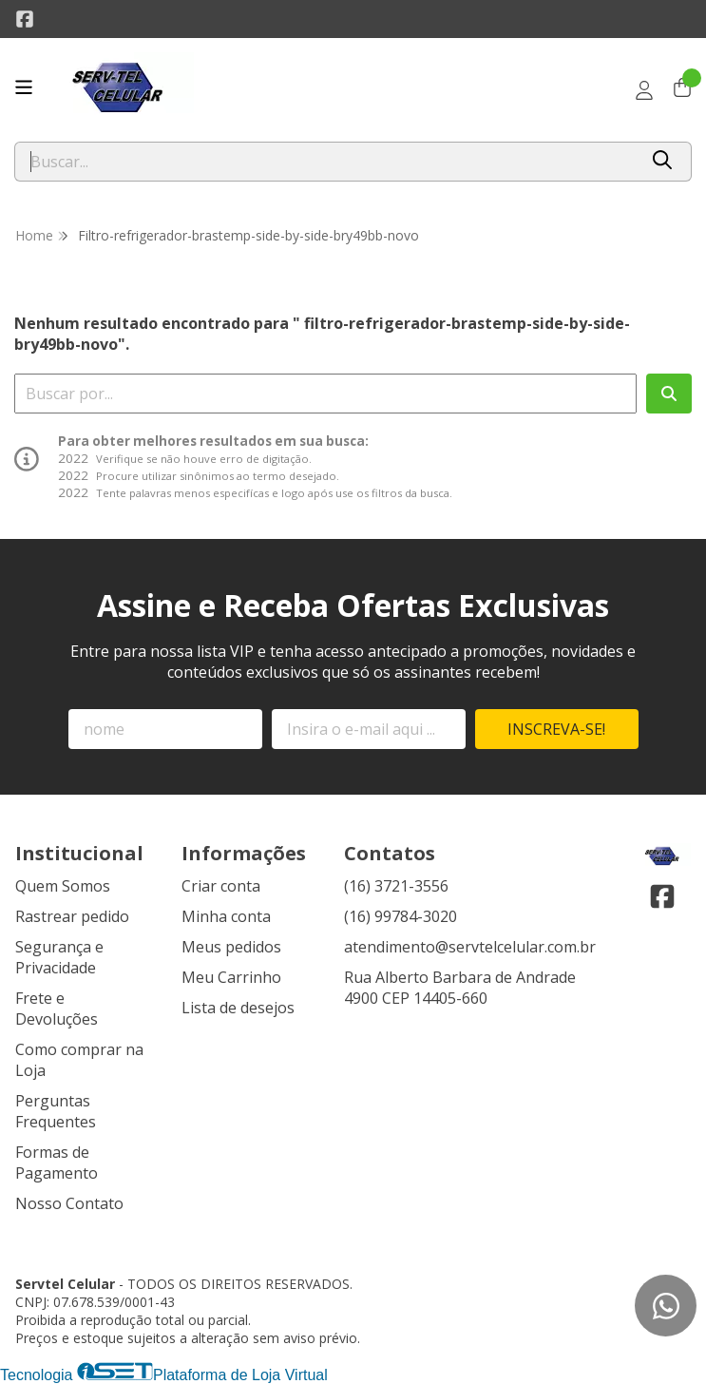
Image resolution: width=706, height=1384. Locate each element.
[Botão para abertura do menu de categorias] (23, 87)
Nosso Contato (69, 1203)
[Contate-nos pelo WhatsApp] (665, 1305)
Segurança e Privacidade (59, 957)
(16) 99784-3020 (400, 916)
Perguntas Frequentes (55, 1111)
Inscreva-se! (556, 729)
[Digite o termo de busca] (326, 162)
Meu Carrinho (231, 977)
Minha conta (226, 916)
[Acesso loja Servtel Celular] (644, 90)
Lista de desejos (238, 1007)
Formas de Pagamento (56, 1162)
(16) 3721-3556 (396, 885)
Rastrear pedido (72, 916)
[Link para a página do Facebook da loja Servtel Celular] (24, 19)
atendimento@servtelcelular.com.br (470, 946)
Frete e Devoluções (56, 1008)
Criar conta (220, 885)
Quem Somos (62, 885)
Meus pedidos (231, 946)
